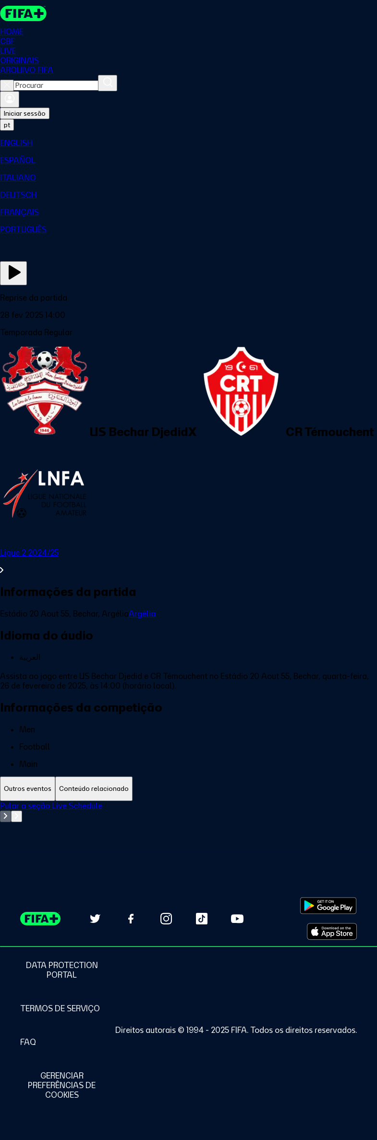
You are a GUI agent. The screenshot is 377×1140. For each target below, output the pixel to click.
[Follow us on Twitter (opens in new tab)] (95, 918)
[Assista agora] (13, 273)
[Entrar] (9, 99)
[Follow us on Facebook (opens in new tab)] (130, 918)
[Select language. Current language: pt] (7, 125)
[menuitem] (188, 143)
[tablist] (188, 788)
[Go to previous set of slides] (5, 816)
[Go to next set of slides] (16, 816)
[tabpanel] (188, 825)
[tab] (27, 788)
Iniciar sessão (25, 113)
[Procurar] (107, 83)
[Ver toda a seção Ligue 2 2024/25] (188, 561)
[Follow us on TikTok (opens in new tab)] (201, 918)
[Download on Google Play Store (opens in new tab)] (328, 905)
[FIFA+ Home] (23, 13)
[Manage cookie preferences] (61, 1085)
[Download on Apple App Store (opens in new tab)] (332, 931)
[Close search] (7, 85)
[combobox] (56, 85)
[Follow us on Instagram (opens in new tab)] (166, 918)
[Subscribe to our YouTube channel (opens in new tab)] (237, 918)
